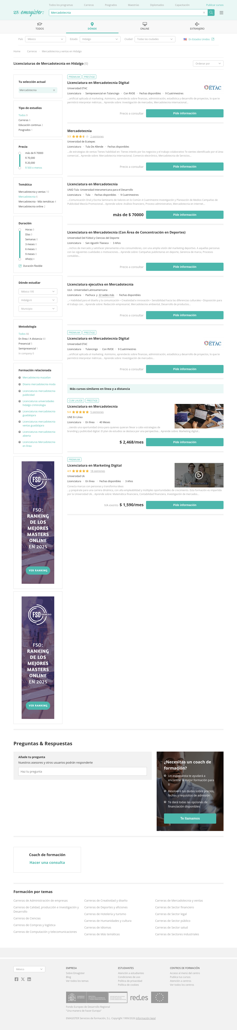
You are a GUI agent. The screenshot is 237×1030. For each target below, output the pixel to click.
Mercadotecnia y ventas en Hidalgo (62, 51)
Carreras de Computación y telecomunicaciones (45, 932)
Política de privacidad (130, 981)
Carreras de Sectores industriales (177, 934)
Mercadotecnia (27, 196)
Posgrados (111, 5)
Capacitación (182, 5)
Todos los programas (61, 5)
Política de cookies (128, 985)
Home (16, 51)
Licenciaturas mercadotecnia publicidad (39, 393)
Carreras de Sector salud (171, 927)
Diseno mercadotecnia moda (39, 384)
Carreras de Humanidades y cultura (107, 921)
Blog (68, 977)
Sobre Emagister (75, 973)
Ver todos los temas (77, 981)
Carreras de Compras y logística (34, 925)
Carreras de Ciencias (27, 918)
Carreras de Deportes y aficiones (105, 907)
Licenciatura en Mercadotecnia (92, 184)
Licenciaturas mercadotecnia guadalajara (39, 413)
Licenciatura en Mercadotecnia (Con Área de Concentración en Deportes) (126, 232)
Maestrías (133, 5)
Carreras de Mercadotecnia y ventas (179, 900)
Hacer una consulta (47, 862)
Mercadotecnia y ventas (32, 192)
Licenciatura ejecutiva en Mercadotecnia (100, 284)
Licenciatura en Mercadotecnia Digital (98, 82)
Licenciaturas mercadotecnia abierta (39, 433)
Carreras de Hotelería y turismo (105, 914)
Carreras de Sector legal (171, 914)
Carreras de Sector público (172, 921)
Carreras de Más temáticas (102, 934)
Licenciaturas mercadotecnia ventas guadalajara (39, 423)
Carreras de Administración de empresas (40, 900)
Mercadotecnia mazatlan (37, 377)
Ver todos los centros (182, 985)
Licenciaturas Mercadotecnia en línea (39, 444)
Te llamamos (190, 818)
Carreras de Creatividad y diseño (105, 900)
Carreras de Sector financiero (174, 907)
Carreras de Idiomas (97, 927)
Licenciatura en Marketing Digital (94, 465)
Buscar (211, 12)
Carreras (89, 5)
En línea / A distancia (31, 338)
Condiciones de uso (129, 977)
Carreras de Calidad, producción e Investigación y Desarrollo (46, 909)
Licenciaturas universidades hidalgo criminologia (38, 403)
